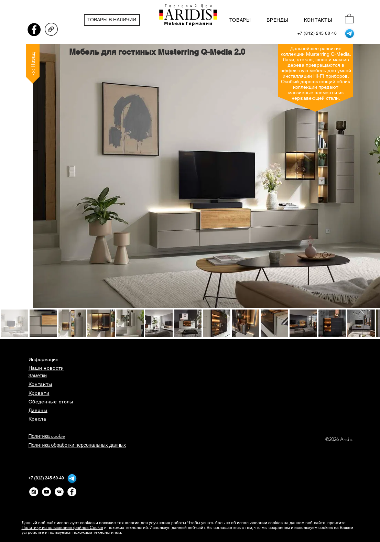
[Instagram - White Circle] (33, 491)
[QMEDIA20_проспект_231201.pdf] (51, 30)
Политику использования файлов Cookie (62, 527)
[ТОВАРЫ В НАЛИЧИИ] (112, 20)
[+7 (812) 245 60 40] (317, 33)
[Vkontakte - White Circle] (59, 491)
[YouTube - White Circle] (46, 491)
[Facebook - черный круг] (34, 29)
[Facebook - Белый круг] (71, 491)
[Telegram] (349, 33)
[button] (349, 18)
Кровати (39, 393)
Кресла (37, 419)
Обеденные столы (51, 401)
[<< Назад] (33, 64)
